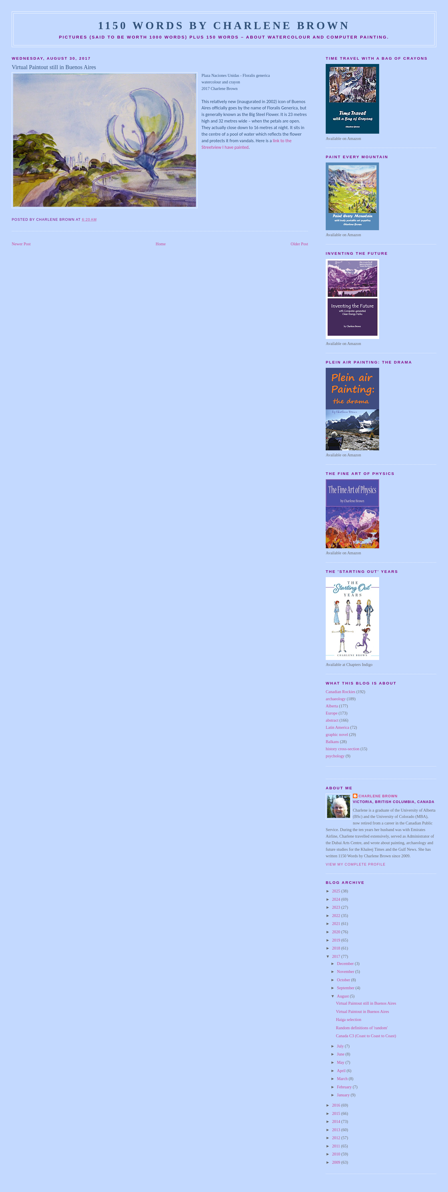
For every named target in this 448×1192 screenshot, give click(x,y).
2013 (336, 1129)
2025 (336, 891)
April (342, 1070)
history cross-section (342, 748)
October (344, 980)
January (344, 1095)
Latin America (337, 727)
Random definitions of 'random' (362, 1028)
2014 (336, 1121)
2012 (336, 1137)
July (341, 1046)
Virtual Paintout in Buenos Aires (362, 1011)
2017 (336, 956)
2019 (336, 940)
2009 (336, 1162)
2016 (336, 1105)
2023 (336, 907)
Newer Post (21, 244)
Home (161, 244)
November (346, 971)
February (345, 1087)
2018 (336, 948)
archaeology (336, 699)
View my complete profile (355, 864)
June (341, 1054)
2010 (336, 1154)
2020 (336, 932)
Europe (331, 713)
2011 (336, 1146)
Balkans (332, 741)
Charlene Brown (378, 796)
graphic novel (337, 734)
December (346, 963)
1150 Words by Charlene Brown (224, 25)
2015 (336, 1113)
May (341, 1062)
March (343, 1078)
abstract (332, 720)
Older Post (299, 244)
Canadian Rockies (340, 691)
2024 (336, 899)
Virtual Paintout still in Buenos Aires (54, 67)
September (346, 988)
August (343, 996)
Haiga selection (348, 1019)
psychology (335, 756)
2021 (336, 923)
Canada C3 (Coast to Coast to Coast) (366, 1036)
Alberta (332, 706)
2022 (336, 915)
